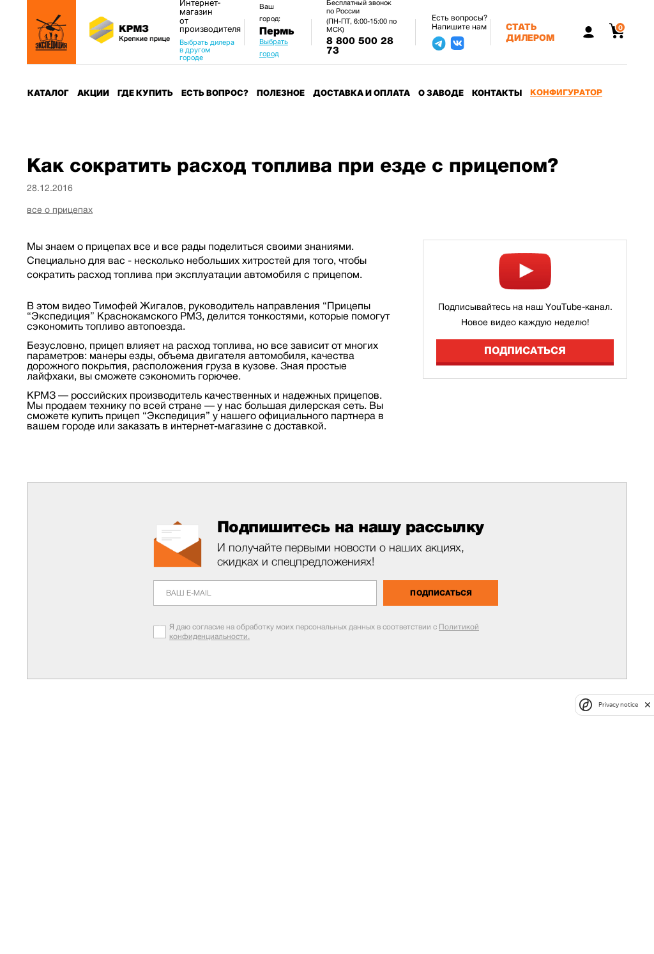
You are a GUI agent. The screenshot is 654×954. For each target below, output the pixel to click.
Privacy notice (618, 704)
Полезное (281, 93)
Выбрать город (273, 47)
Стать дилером (530, 32)
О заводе (441, 93)
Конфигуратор (566, 92)
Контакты (497, 93)
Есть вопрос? (214, 93)
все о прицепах (60, 209)
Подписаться (525, 350)
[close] (647, 704)
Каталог (48, 93)
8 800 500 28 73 (359, 46)
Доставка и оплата (361, 93)
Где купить (145, 93)
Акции (93, 93)
